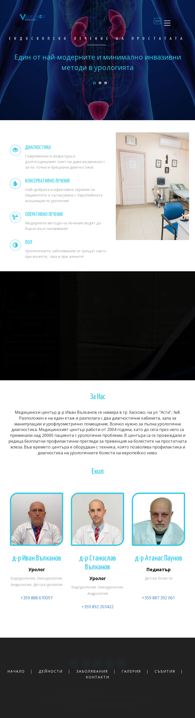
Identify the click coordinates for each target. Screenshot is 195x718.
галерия (131, 671)
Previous (91, 84)
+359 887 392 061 (158, 598)
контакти (97, 677)
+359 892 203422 (97, 606)
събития (165, 671)
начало (16, 671)
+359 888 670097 (37, 598)
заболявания (92, 671)
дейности (51, 671)
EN (156, 23)
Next (181, 84)
